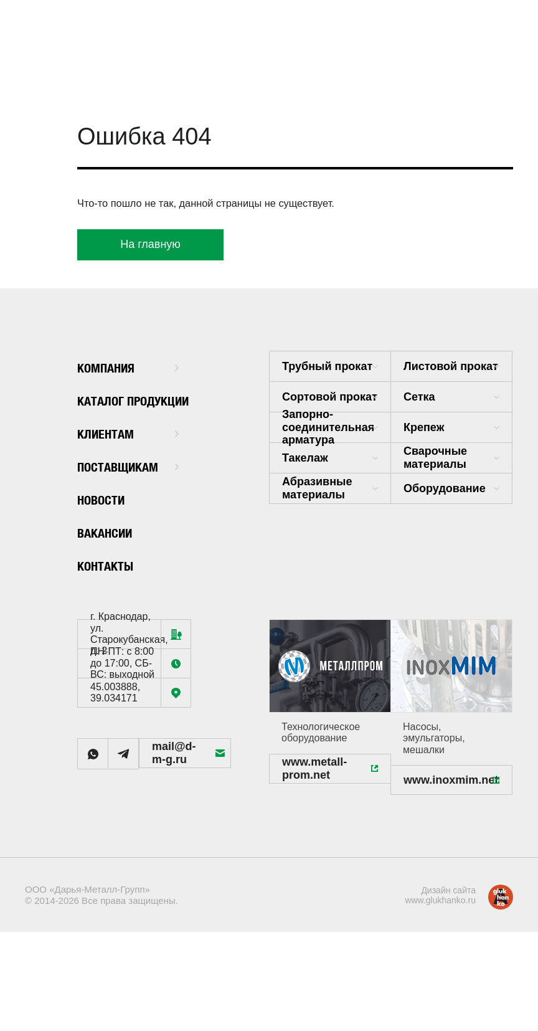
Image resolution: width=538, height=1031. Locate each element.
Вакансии (111, 531)
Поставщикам (128, 465)
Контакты (111, 564)
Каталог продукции (116, 400)
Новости (106, 498)
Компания (128, 366)
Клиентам (128, 432)
